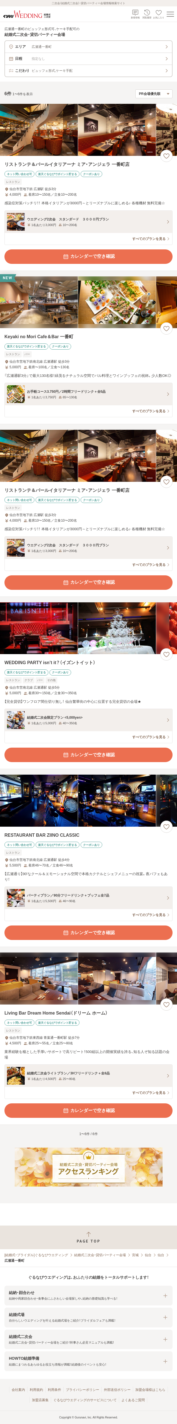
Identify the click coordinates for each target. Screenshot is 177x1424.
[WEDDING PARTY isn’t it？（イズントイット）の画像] (88, 628)
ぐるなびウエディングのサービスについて (85, 1400)
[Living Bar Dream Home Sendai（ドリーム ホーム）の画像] (88, 978)
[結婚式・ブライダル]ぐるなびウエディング (36, 1255)
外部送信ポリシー (117, 1390)
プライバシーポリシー (82, 1390)
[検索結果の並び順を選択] (154, 93)
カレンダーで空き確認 (89, 256)
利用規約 (36, 1390)
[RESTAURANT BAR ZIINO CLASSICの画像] (88, 801)
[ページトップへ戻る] (88, 1237)
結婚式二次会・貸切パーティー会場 (100, 1255)
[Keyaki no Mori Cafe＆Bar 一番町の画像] (88, 302)
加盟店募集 (40, 1400)
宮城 (135, 1255)
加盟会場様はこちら (150, 1390)
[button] (88, 1295)
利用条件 (54, 1390)
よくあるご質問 (133, 1400)
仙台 (148, 1255)
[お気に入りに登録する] (166, 156)
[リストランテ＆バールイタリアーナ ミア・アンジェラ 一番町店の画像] (88, 130)
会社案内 (18, 1390)
